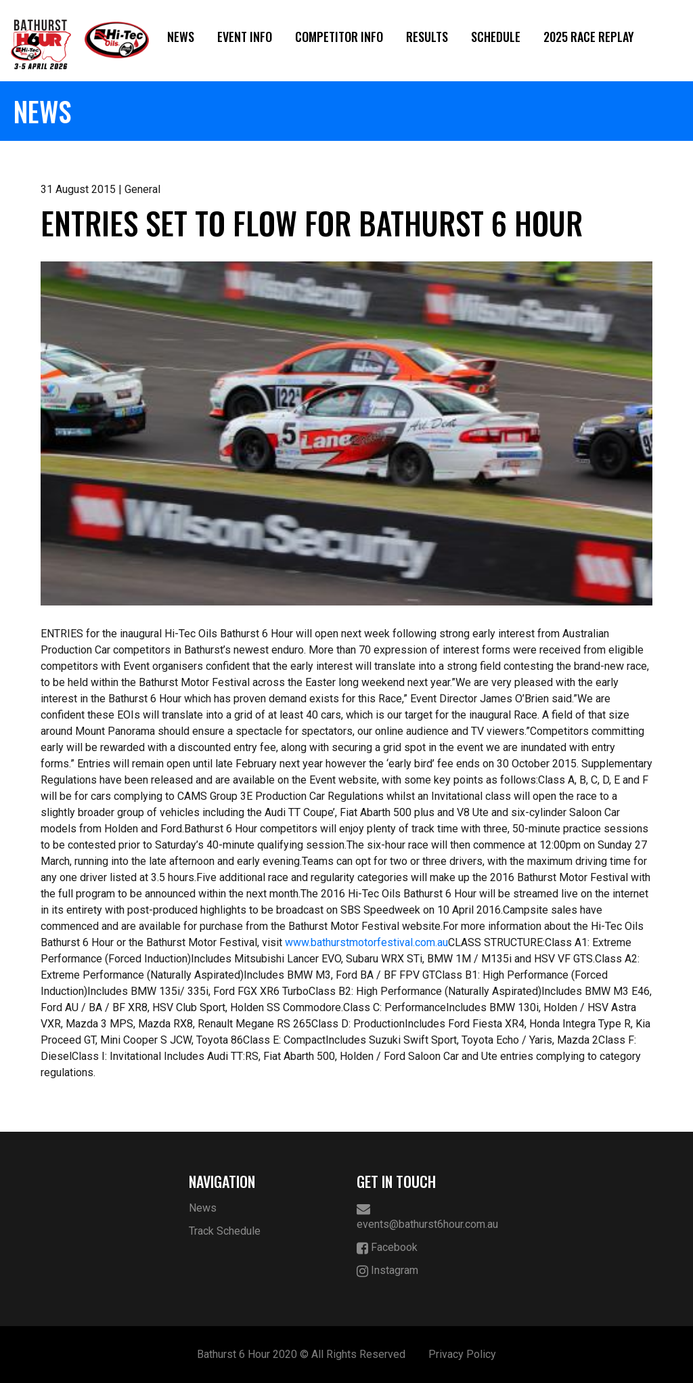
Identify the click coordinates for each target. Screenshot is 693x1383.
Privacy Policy (462, 1354)
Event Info (244, 36)
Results (427, 36)
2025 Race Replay (588, 36)
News (180, 36)
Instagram (387, 1271)
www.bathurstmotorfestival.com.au (366, 942)
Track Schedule (225, 1231)
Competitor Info (339, 36)
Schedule (495, 36)
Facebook (387, 1248)
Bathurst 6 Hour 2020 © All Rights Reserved (301, 1354)
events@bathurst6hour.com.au (427, 1216)
